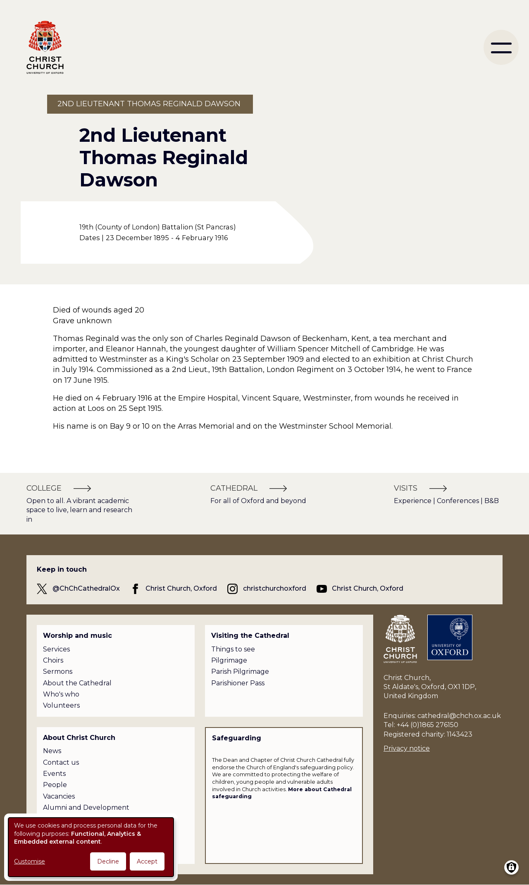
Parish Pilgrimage (240, 671)
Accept (147, 861)
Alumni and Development (86, 807)
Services (56, 649)
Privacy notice (407, 748)
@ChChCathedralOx (86, 588)
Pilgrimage (229, 660)
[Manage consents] (511, 867)
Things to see (233, 649)
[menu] (501, 47)
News (52, 751)
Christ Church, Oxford (181, 588)
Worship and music (77, 635)
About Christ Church (79, 738)
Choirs (53, 660)
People (55, 785)
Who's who (61, 694)
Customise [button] (29, 861)
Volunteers (61, 705)
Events (54, 774)
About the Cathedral (77, 683)
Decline (108, 861)
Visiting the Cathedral (250, 635)
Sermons (57, 671)
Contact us (61, 762)
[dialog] (91, 847)
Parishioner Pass (237, 683)
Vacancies (59, 796)
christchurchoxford (274, 588)
